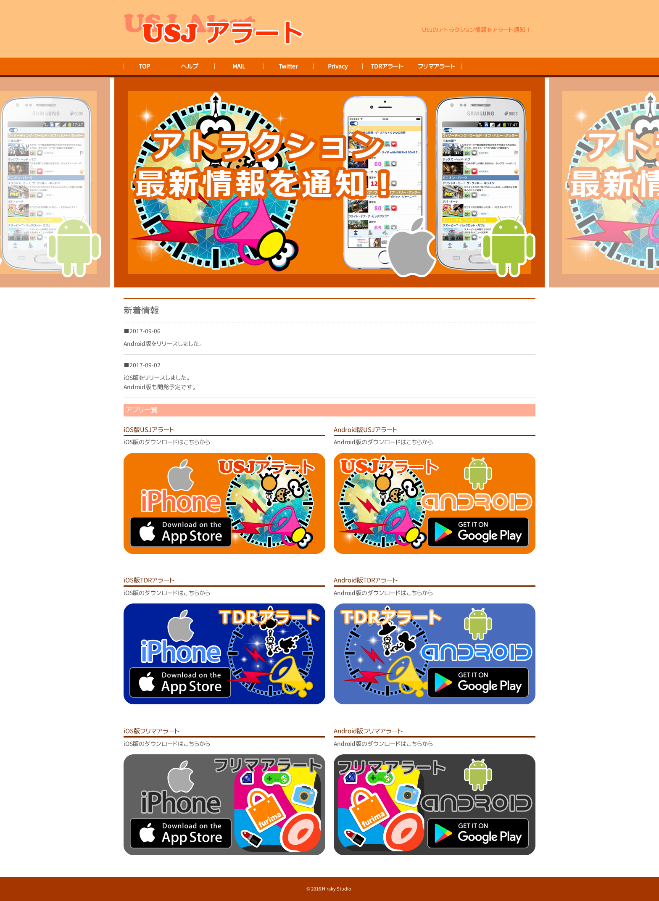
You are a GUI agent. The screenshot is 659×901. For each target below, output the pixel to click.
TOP (144, 66)
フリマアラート (436, 66)
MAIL (238, 66)
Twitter (288, 66)
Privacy (338, 66)
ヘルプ (189, 66)
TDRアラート (387, 66)
